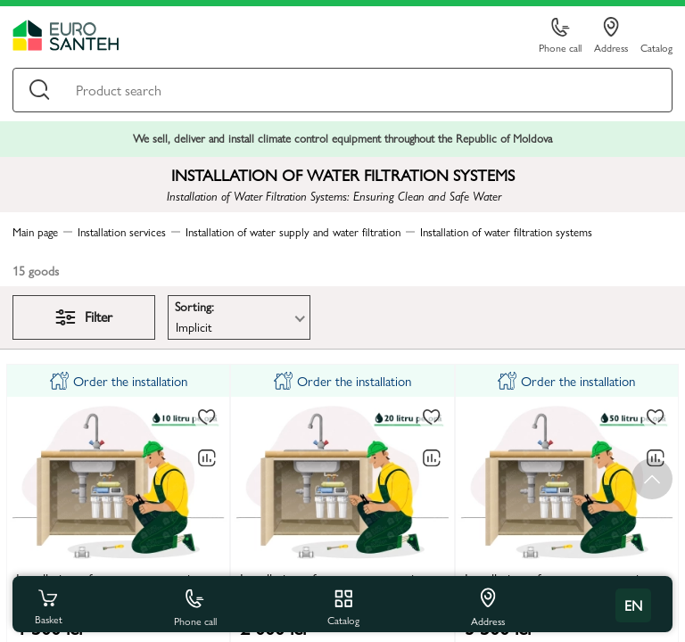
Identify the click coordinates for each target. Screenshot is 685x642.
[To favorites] (207, 418)
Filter (83, 316)
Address (611, 35)
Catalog (656, 46)
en (633, 605)
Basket (48, 605)
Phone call (560, 36)
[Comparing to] (207, 458)
